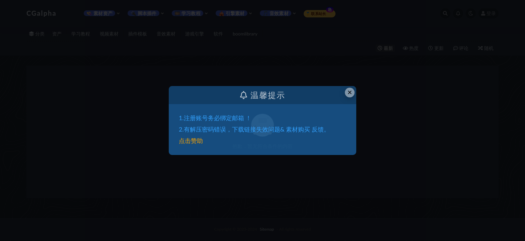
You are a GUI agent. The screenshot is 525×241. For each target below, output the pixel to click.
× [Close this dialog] (350, 92)
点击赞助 (191, 140)
